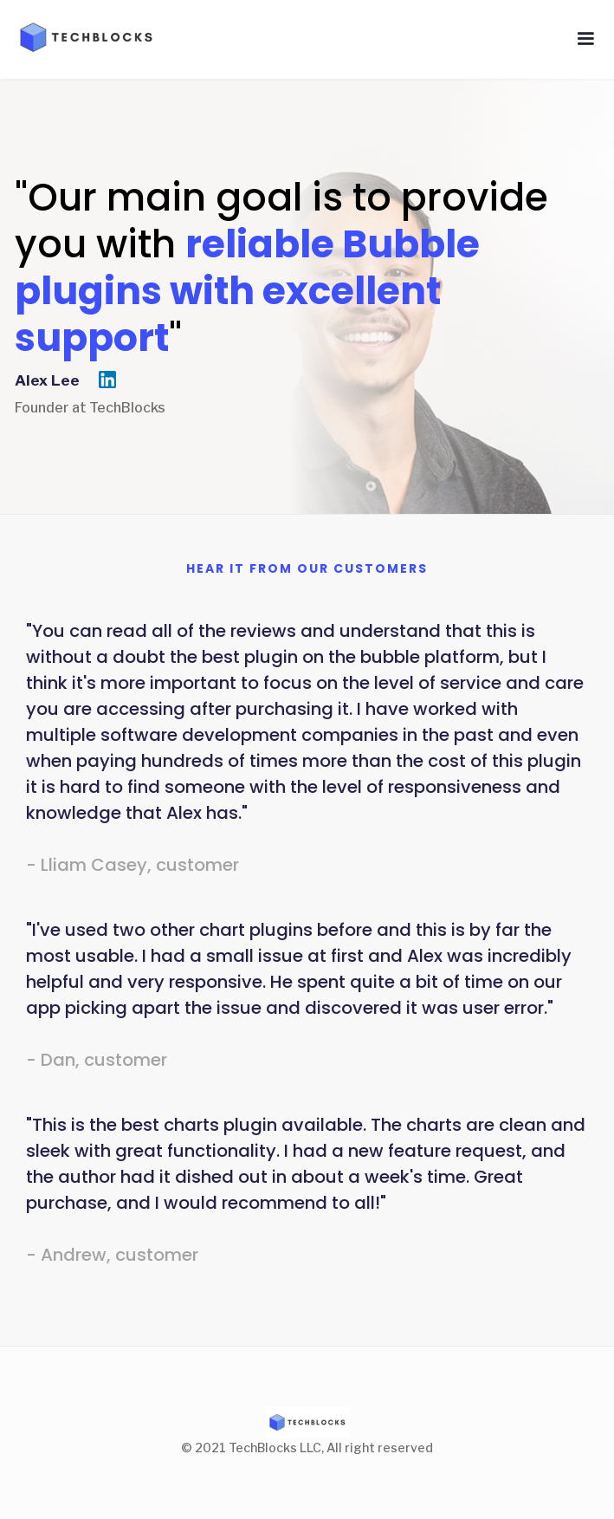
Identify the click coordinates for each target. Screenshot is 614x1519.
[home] (79, 37)
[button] (585, 39)
